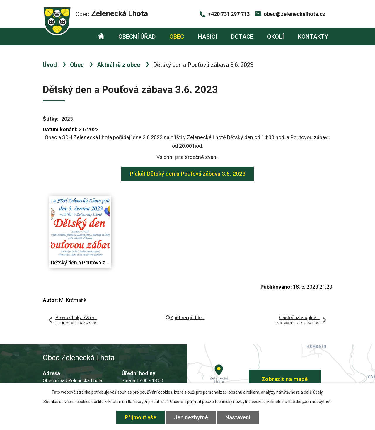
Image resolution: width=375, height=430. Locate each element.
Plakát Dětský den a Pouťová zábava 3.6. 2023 (188, 173)
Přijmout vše (140, 417)
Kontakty (313, 36)
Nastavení (238, 417)
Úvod (101, 36)
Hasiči (207, 36)
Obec (176, 36)
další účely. (313, 392)
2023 (67, 119)
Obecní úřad (137, 36)
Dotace (242, 36)
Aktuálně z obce (118, 64)
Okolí (275, 36)
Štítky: (51, 119)
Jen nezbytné (191, 417)
